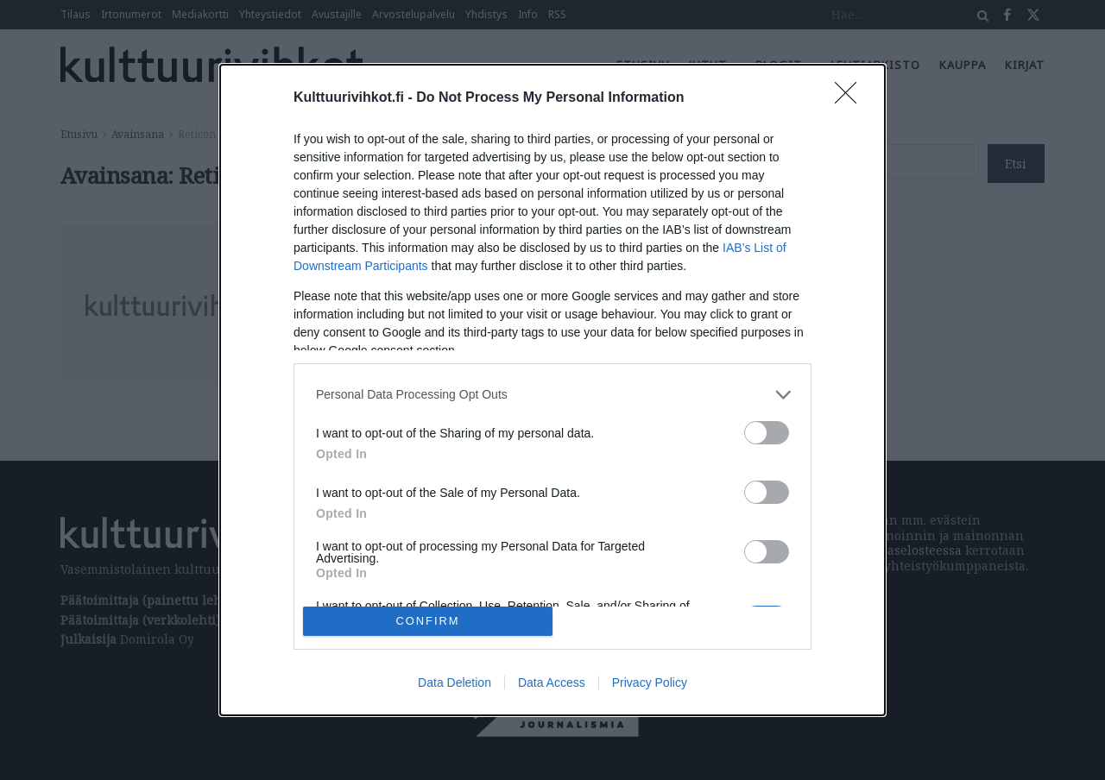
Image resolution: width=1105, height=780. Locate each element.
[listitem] (552, 395)
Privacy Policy (649, 682)
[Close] (851, 98)
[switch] (766, 432)
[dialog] (552, 390)
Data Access (551, 682)
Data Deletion (454, 682)
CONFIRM (427, 620)
